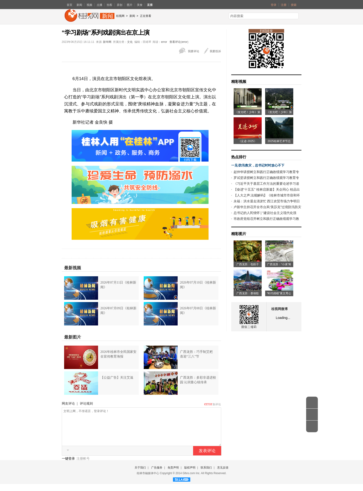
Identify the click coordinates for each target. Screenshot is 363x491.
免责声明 (173, 474)
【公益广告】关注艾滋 (116, 377)
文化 (130, 42)
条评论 (217, 404)
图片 (129, 5)
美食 (140, 5)
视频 (89, 5)
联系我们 (206, 474)
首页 (69, 5)
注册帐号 (83, 465)
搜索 (294, 5)
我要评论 (193, 51)
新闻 (79, 5)
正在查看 (145, 16)
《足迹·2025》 (247, 141)
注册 (283, 5)
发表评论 (207, 457)
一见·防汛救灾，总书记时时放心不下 (258, 165)
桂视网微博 (279, 309)
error (164, 42)
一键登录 (69, 465)
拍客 (109, 5)
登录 (273, 5)
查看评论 (175, 42)
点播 (99, 5)
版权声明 (189, 474)
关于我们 (140, 474)
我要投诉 (215, 51)
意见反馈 (222, 474)
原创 (119, 5)
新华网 (107, 42)
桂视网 (120, 16)
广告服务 (156, 474)
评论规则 (86, 403)
